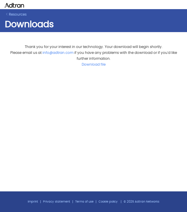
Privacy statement (56, 201)
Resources (16, 14)
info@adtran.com (57, 52)
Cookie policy (108, 201)
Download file (94, 64)
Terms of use (84, 201)
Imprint (33, 201)
